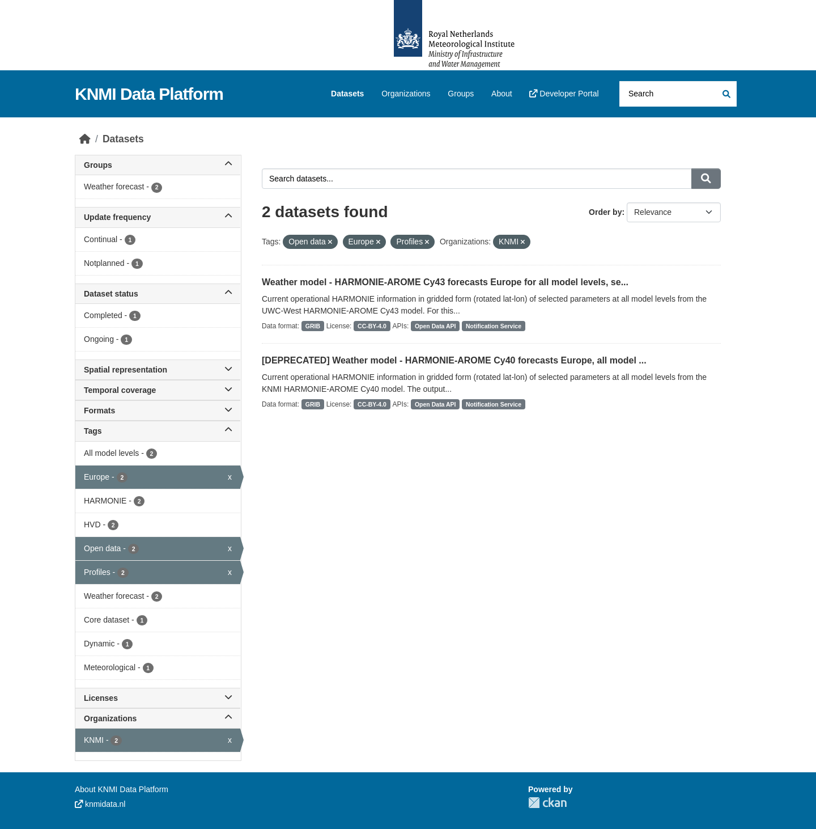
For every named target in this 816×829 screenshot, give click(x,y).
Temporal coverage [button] (158, 390)
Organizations (405, 93)
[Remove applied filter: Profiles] (427, 242)
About (501, 93)
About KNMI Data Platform (121, 789)
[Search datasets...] (678, 94)
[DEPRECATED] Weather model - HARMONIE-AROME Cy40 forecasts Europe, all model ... (454, 360)
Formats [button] (158, 410)
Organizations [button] (158, 718)
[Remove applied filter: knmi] (523, 242)
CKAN (547, 803)
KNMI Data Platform (149, 93)
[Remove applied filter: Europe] (378, 242)
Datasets (347, 93)
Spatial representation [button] (158, 370)
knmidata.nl (100, 804)
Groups (461, 93)
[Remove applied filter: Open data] (330, 242)
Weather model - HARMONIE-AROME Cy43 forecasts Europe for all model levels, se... (445, 282)
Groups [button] (158, 165)
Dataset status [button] (158, 294)
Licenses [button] (158, 698)
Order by (605, 212)
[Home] (85, 139)
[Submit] (726, 94)
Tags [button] (158, 431)
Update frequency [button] (158, 217)
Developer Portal (563, 93)
